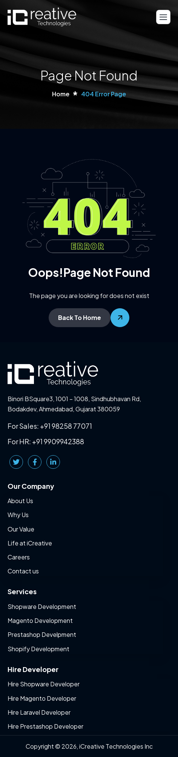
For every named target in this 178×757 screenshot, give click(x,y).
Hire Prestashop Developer (45, 726)
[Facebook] (34, 462)
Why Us (18, 515)
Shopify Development (38, 649)
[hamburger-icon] (163, 17)
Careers (19, 557)
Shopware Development (42, 606)
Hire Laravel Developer (39, 712)
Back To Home (79, 317)
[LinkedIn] (53, 462)
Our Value (21, 529)
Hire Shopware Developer (44, 684)
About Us (20, 501)
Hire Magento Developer (42, 698)
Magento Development (40, 620)
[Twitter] (16, 462)
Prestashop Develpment (42, 634)
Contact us (23, 571)
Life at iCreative (30, 543)
